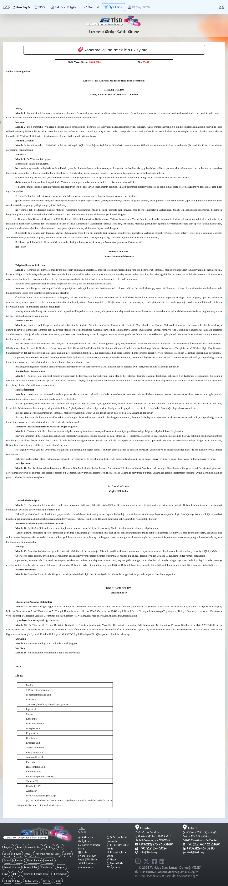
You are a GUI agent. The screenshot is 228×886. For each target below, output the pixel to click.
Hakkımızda (85, 837)
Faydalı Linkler (115, 863)
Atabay (49, 847)
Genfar (67, 853)
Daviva (17, 853)
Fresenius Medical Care (47, 853)
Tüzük (82, 852)
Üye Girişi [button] (113, 7)
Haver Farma (34, 860)
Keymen (61, 867)
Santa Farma (31, 880)
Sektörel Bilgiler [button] (64, 7)
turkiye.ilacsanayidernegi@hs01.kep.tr (172, 872)
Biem (60, 847)
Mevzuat (91, 7)
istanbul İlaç (30, 867)
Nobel (15, 874)
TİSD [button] (39, 7)
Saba (18, 880)
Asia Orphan (34, 847)
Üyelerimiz (85, 841)
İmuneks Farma (12, 867)
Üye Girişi (113, 867)
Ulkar (58, 880)
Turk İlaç (47, 880)
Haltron (19, 860)
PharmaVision (60, 874)
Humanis (49, 860)
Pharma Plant (41, 874)
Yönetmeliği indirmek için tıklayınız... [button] (114, 49)
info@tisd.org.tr (147, 852)
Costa (7, 853)
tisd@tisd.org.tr (195, 852)
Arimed (20, 847)
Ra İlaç (7, 880)
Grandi (7, 860)
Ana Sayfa (21, 7)
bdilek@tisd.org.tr (187, 876)
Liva (6, 874)
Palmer (26, 874)
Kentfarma (47, 867)
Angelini (8, 847)
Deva (28, 853)
